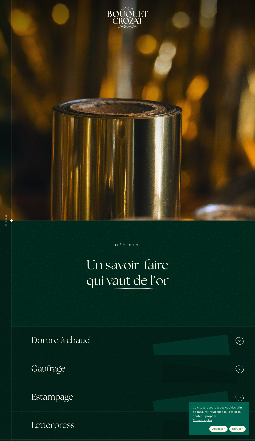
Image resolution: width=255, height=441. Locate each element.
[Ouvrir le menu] (5, 220)
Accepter (218, 428)
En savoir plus (202, 420)
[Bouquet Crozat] (127, 17)
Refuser (237, 428)
